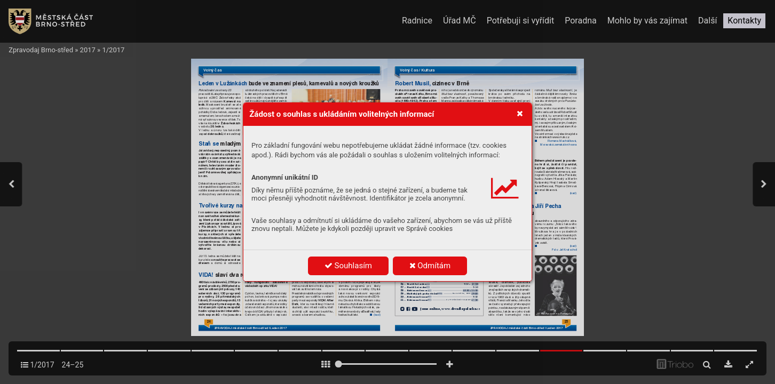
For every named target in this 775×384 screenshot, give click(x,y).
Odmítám (430, 265)
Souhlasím (348, 265)
